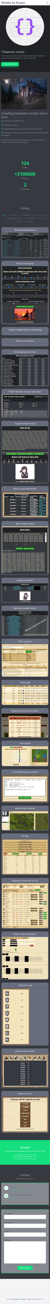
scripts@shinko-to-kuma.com (19, 1190)
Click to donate (25, 1157)
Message (7, 1240)
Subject (6, 1231)
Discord (12, 1198)
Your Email (8, 1222)
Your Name (8, 1214)
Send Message (25, 1268)
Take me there (10, 64)
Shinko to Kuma (13, 2)
